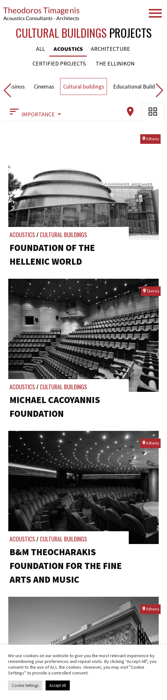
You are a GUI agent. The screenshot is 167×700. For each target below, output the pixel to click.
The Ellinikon (115, 63)
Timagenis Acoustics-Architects (41, 14)
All (40, 48)
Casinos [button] (15, 86)
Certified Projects (59, 63)
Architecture (110, 48)
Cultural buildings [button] (83, 86)
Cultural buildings (63, 234)
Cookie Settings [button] (25, 685)
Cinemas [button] (44, 86)
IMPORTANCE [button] (32, 111)
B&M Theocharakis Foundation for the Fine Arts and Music (66, 565)
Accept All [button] (57, 685)
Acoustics (68, 48)
